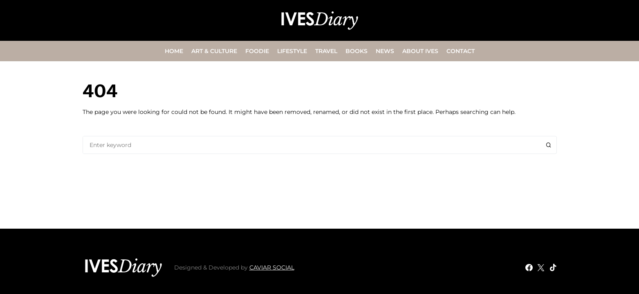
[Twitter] (541, 267)
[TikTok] (553, 267)
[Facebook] (529, 267)
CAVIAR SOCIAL (271, 267)
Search (548, 145)
